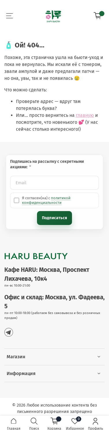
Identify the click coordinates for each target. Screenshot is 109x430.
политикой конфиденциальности (46, 200)
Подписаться (54, 217)
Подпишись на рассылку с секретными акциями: (47, 164)
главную (85, 115)
